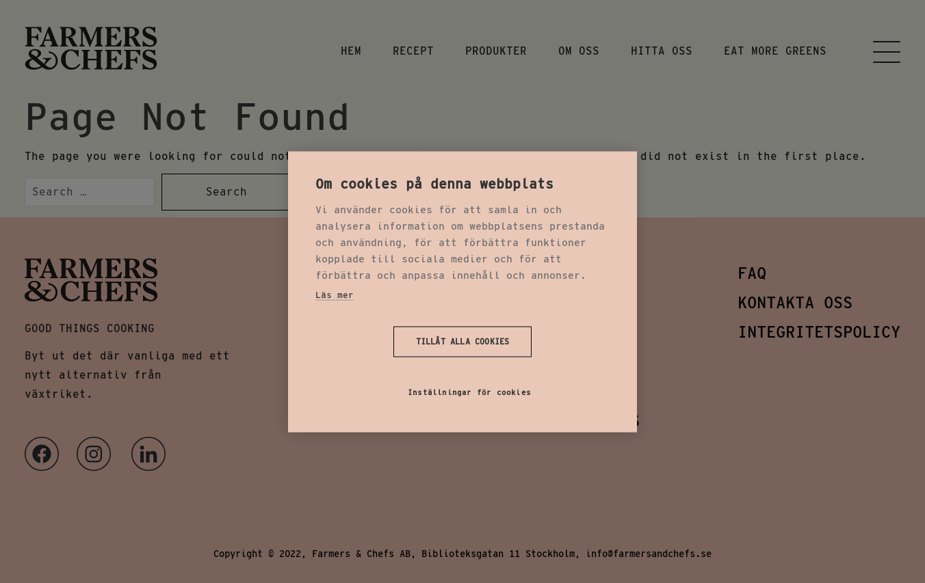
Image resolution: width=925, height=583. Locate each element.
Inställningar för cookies (469, 391)
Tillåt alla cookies (463, 341)
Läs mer (334, 294)
